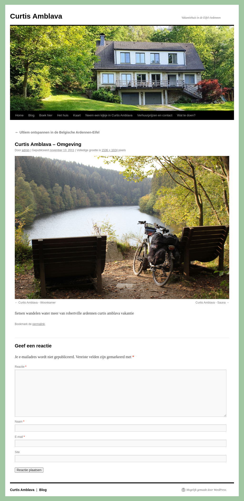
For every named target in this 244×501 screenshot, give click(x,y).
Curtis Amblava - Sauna (211, 302)
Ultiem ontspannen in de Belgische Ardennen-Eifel (57, 132)
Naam (19, 421)
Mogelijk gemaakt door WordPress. (206, 489)
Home (19, 115)
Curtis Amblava (36, 16)
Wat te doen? (186, 115)
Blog (31, 115)
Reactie (20, 366)
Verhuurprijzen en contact (154, 115)
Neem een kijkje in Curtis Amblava (108, 115)
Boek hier (45, 115)
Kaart (77, 115)
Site (17, 452)
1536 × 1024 (110, 150)
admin (26, 150)
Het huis (63, 115)
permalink (38, 324)
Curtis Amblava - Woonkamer (37, 302)
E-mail (20, 437)
